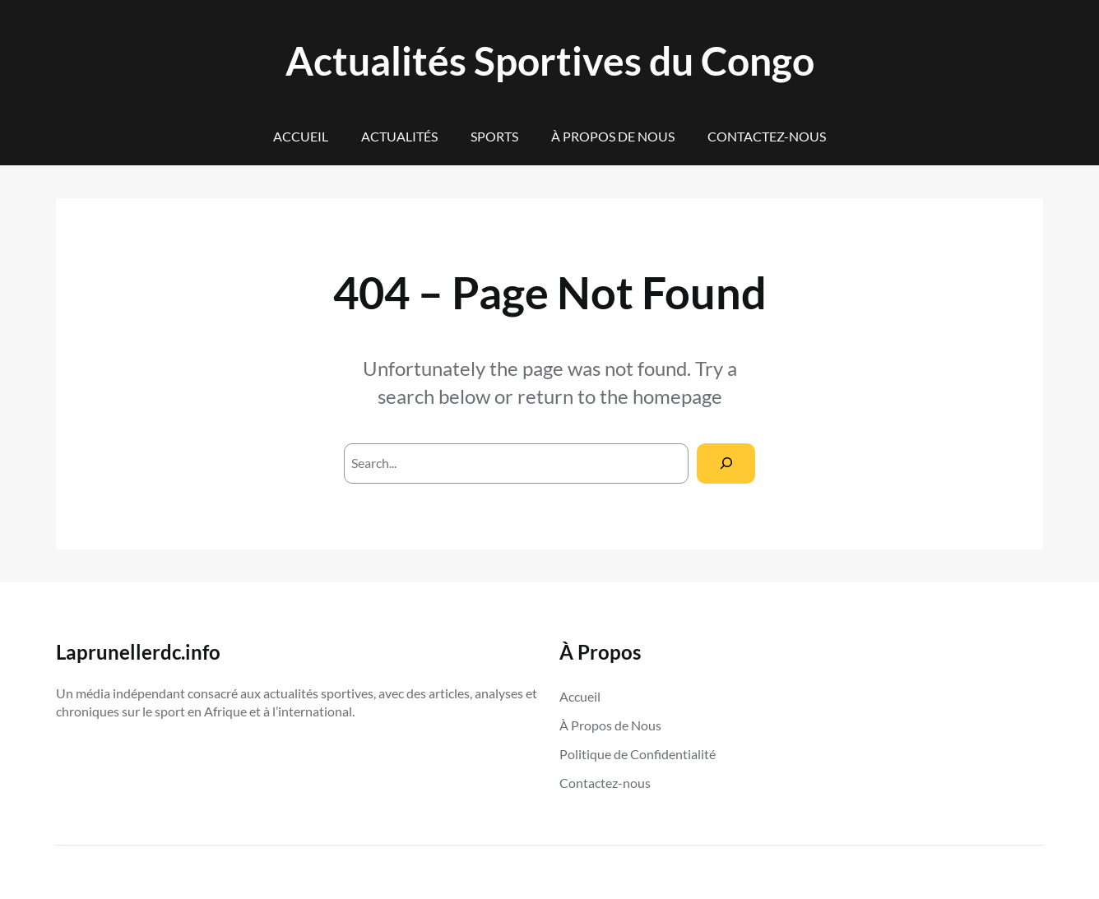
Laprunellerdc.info (138, 652)
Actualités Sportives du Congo (549, 60)
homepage (677, 396)
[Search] (726, 463)
